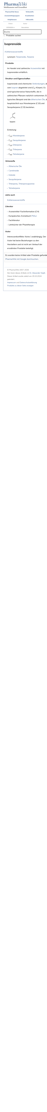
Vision (10, 24)
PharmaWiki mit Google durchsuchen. (22, 259)
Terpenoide (21, 57)
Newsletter (25, 27)
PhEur (34, 216)
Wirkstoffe (30, 12)
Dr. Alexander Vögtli (37, 273)
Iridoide (12, 175)
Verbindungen (38, 83)
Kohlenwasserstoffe (14, 51)
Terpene (30, 57)
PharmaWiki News (12, 12)
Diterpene (17, 145)
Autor (25, 24)
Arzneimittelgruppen (12, 16)
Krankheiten (29, 16)
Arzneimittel (35, 68)
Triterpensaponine (26, 183)
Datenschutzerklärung (28, 282)
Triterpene (17, 149)
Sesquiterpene (19, 140)
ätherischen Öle (38, 99)
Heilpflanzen (12, 20)
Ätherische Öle (15, 166)
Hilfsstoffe (29, 20)
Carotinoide (14, 170)
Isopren (14, 87)
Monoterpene (19, 135)
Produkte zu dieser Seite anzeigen (20, 285)
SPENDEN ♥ (10, 27)
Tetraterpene (18, 154)
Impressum (11, 282)
